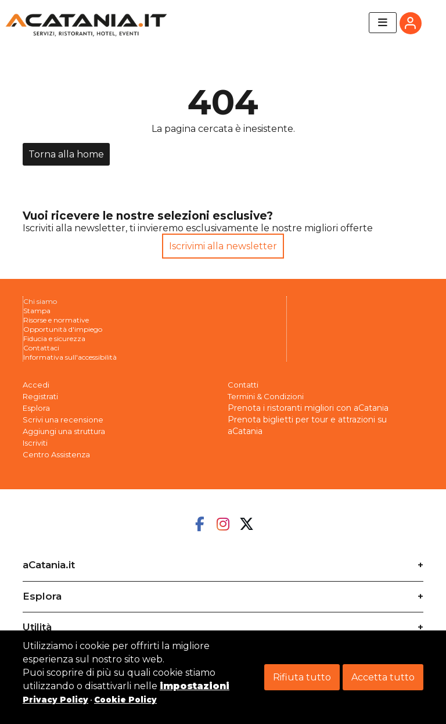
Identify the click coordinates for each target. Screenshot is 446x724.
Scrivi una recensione (63, 419)
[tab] (223, 561)
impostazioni (194, 685)
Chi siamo (40, 301)
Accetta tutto (383, 677)
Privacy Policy (55, 699)
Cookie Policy (125, 699)
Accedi (36, 384)
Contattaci (41, 347)
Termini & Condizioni (266, 396)
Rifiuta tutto (302, 677)
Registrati (40, 396)
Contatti (243, 384)
